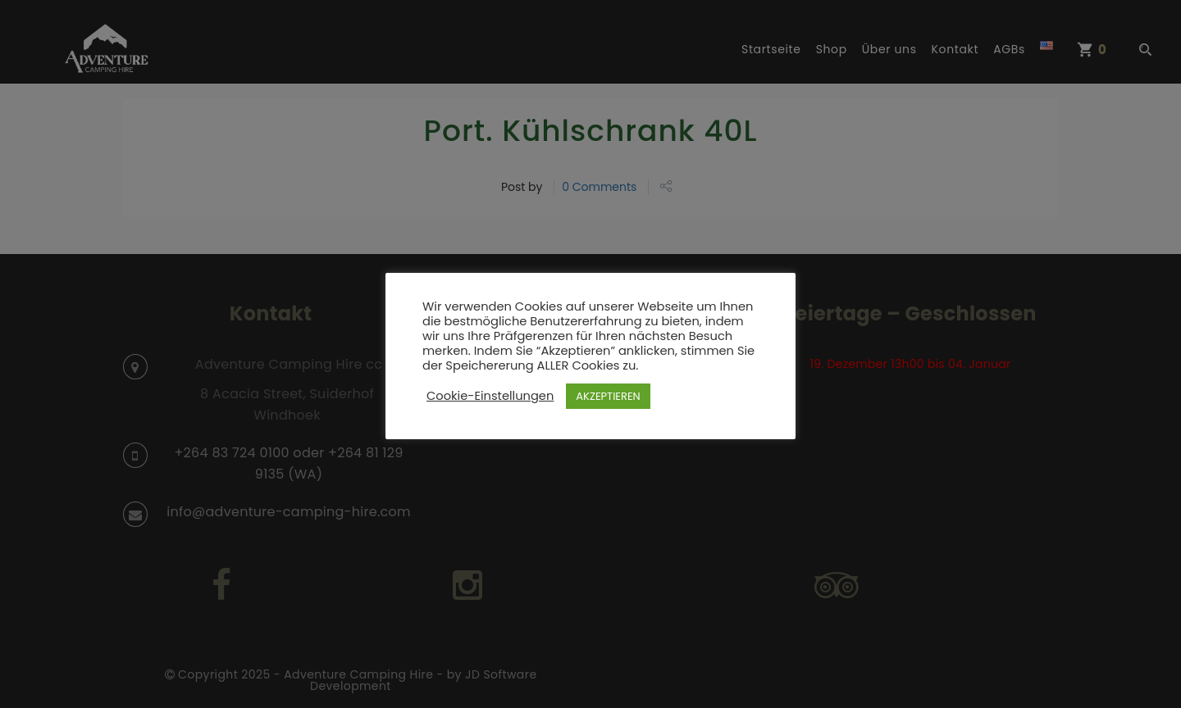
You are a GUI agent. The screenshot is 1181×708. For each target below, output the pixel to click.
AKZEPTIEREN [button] (608, 396)
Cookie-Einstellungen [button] (490, 395)
